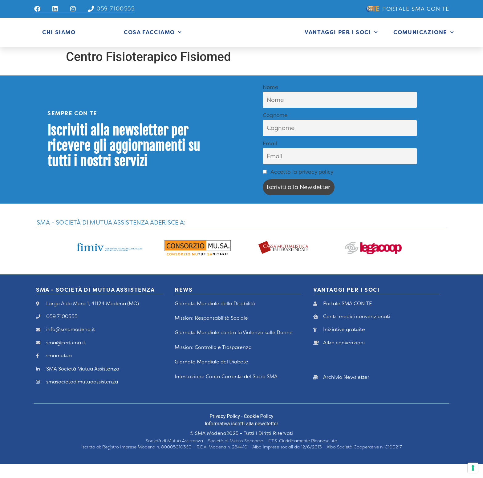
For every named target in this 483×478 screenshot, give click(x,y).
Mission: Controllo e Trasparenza (213, 361)
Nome (270, 101)
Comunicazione (423, 39)
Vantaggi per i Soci (341, 39)
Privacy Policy (225, 430)
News (184, 304)
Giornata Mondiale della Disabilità (215, 317)
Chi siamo (58, 39)
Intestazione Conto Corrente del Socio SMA (226, 390)
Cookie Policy (258, 430)
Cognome (275, 129)
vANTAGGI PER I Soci (346, 304)
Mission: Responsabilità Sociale (211, 332)
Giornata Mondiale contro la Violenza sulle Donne (234, 346)
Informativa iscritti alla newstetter (241, 438)
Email (270, 157)
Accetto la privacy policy (298, 185)
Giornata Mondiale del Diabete (211, 376)
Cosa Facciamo (153, 39)
